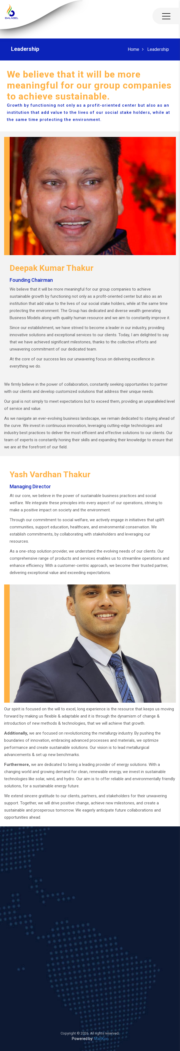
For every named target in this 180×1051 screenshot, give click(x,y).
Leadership (158, 49)
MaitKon (101, 1038)
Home (133, 49)
